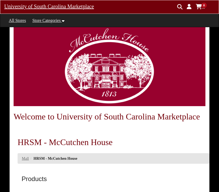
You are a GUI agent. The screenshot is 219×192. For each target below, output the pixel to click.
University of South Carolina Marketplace (49, 6)
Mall (25, 159)
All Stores (17, 20)
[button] (189, 7)
